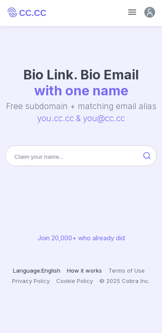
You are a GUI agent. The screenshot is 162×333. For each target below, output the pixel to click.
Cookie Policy (74, 280)
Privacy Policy (31, 280)
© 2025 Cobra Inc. (124, 280)
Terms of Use (126, 270)
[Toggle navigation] (132, 12)
